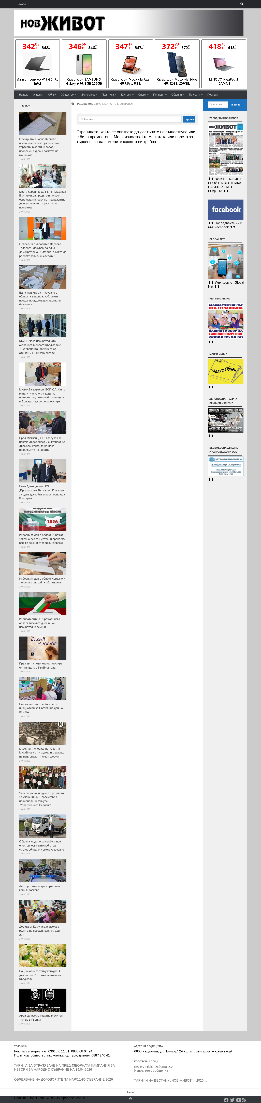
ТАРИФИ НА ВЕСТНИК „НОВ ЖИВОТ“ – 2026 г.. (170, 1080)
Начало (21, 4)
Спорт (142, 94)
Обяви (52, 94)
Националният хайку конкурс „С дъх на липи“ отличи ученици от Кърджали (40, 975)
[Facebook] (226, 1100)
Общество (67, 94)
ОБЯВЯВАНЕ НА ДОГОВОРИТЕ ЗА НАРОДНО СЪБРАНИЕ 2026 (63, 1079)
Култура (126, 94)
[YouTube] (238, 1100)
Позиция (212, 94)
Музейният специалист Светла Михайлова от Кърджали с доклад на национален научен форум (41, 752)
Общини (176, 94)
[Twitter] (232, 1100)
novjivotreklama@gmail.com (154, 1066)
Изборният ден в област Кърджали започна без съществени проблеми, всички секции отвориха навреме (42, 539)
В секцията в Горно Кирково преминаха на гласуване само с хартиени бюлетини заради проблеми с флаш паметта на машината (40, 147)
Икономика (88, 94)
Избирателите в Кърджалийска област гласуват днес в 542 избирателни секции (39, 623)
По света (194, 94)
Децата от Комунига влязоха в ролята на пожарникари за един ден (40, 930)
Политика (108, 94)
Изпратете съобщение (151, 1070)
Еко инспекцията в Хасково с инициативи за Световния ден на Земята (41, 708)
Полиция (158, 94)
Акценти (38, 94)
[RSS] (244, 1100)
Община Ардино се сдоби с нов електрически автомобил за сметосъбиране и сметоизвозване (41, 845)
